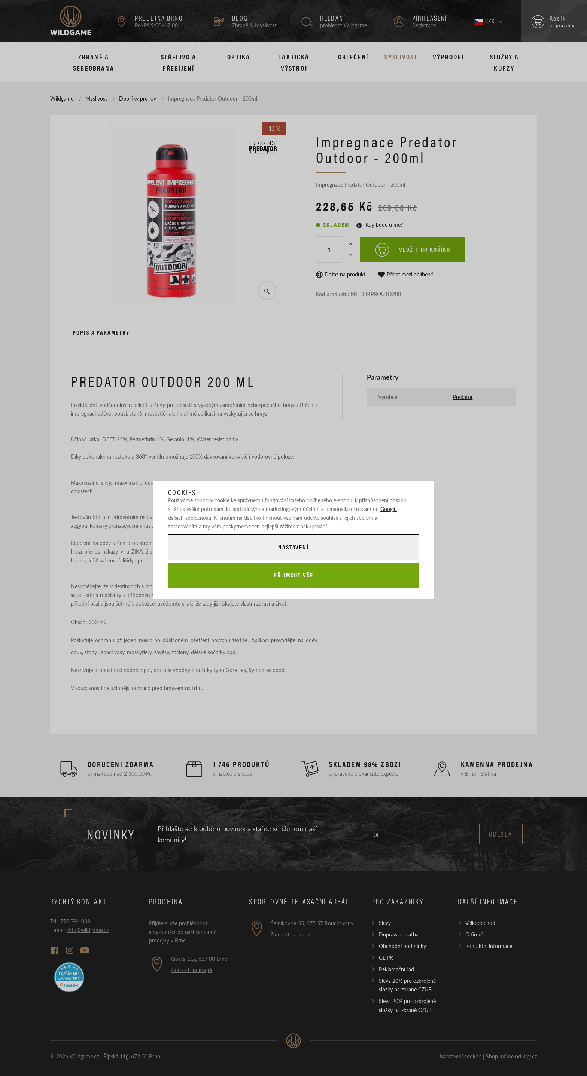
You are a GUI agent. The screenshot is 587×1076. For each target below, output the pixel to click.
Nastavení (293, 546)
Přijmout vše (293, 575)
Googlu (388, 508)
